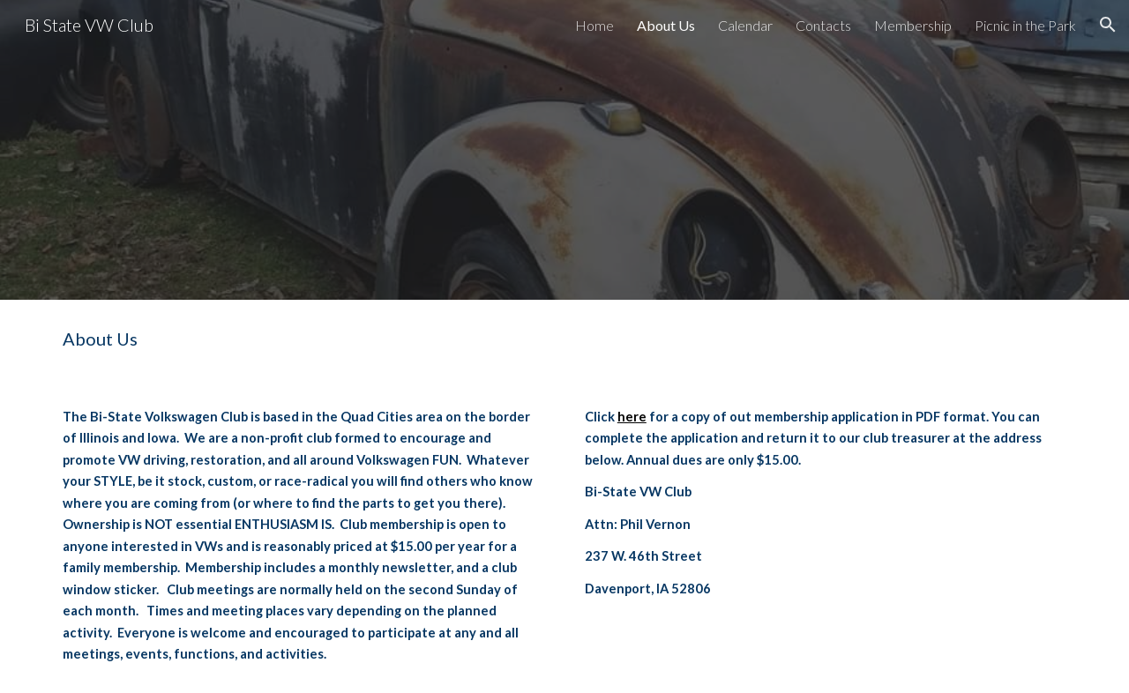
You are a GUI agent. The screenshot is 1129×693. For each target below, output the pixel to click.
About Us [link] (666, 25)
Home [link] (594, 25)
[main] (564, 339)
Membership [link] (913, 25)
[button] (1108, 25)
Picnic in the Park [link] (1025, 25)
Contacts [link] (823, 25)
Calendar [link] (745, 25)
